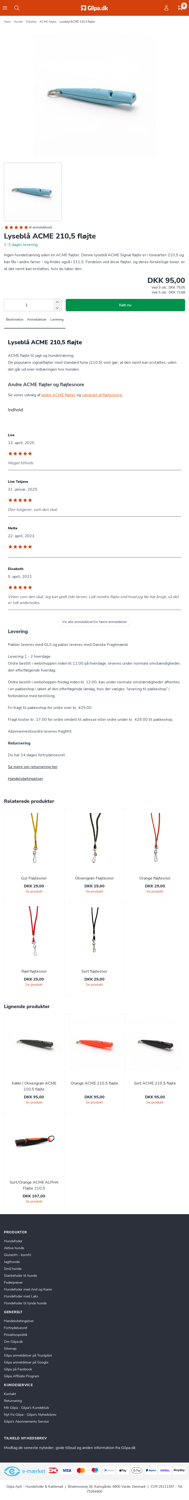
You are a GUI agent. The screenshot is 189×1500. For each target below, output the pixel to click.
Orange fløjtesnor (155, 878)
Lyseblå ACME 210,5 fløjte (77, 22)
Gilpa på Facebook (18, 1369)
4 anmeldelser (40, 227)
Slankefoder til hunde (20, 1275)
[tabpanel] (94, 363)
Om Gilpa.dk (13, 1341)
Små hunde (12, 1268)
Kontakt (10, 1394)
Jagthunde (12, 1261)
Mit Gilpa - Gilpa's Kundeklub (26, 1407)
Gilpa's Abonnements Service (26, 1421)
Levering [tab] (56, 319)
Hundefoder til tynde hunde (25, 1303)
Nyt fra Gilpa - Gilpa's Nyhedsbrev (30, 1414)
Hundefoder (13, 1241)
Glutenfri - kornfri (17, 1255)
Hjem (7, 22)
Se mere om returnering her (33, 767)
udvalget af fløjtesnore (102, 395)
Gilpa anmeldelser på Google (26, 1362)
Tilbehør (31, 22)
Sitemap (10, 1348)
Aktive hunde (14, 1248)
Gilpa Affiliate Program (21, 1376)
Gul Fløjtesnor (34, 878)
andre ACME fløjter (58, 395)
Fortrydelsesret (15, 1328)
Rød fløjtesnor (34, 971)
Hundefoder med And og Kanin (28, 1289)
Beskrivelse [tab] (14, 319)
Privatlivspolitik (15, 1334)
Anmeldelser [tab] (37, 319)
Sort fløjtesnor (94, 971)
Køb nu (125, 305)
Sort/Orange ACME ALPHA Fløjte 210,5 (34, 1185)
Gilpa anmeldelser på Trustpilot (28, 1355)
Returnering (13, 1400)
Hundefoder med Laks (21, 1296)
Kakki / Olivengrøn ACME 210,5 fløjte (34, 1086)
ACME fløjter (48, 22)
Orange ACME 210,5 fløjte (94, 1083)
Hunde (18, 22)
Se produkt (34, 891)
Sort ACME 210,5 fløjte (155, 1083)
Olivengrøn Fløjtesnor (94, 878)
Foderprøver (13, 1282)
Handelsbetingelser (25, 778)
